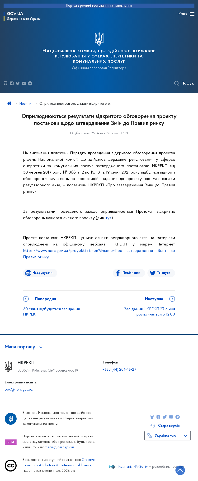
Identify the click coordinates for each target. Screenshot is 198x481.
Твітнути (163, 273)
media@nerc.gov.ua (60, 447)
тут (108, 218)
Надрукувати (42, 273)
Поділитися (131, 273)
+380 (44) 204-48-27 (119, 370)
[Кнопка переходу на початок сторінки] (180, 470)
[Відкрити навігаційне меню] (192, 14)
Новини (25, 104)
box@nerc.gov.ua (19, 389)
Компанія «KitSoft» (133, 467)
